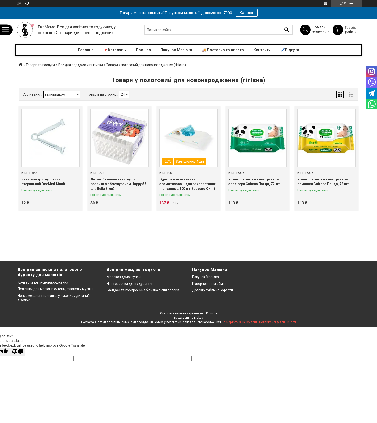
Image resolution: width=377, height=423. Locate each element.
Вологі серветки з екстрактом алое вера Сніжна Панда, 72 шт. (254, 181)
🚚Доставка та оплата (223, 50)
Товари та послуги (40, 65)
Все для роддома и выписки (80, 65)
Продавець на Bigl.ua (188, 317)
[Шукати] (286, 29)
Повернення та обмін (209, 284)
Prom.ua (211, 313)
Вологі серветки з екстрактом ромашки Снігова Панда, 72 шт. (323, 181)
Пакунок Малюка (176, 50)
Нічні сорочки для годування (129, 284)
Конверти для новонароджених (43, 282)
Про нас (143, 50)
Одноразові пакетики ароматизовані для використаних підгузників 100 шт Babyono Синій (187, 184)
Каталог (246, 13)
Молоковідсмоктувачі (124, 277)
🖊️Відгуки (289, 50)
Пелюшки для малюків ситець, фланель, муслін (55, 289)
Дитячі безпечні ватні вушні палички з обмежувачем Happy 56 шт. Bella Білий (118, 184)
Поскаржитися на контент (239, 322)
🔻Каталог (113, 50)
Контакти (262, 50)
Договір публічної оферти (212, 290)
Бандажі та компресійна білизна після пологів (143, 290)
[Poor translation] (17, 352)
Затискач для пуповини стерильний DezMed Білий (43, 181)
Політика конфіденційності (277, 322)
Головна (86, 50)
